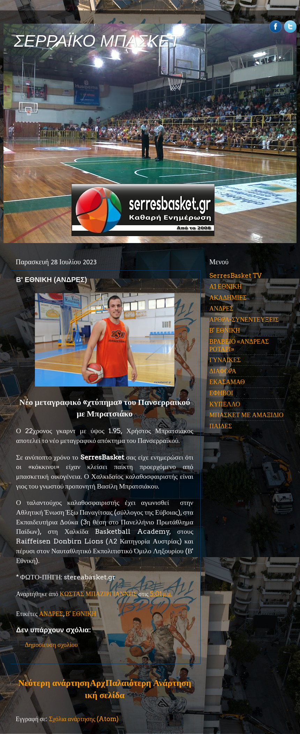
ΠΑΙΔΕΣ (220, 426)
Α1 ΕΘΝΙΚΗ (225, 286)
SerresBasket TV (235, 275)
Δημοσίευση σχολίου (51, 644)
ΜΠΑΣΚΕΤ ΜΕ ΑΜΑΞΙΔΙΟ (246, 415)
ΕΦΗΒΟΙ (221, 393)
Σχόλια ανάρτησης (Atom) (84, 719)
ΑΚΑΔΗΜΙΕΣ (228, 297)
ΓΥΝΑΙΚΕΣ (225, 360)
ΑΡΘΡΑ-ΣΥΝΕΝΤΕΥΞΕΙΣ (244, 319)
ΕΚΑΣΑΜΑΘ (227, 381)
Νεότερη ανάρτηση (53, 683)
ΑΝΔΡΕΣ (51, 613)
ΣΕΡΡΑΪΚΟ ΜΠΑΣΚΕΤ (97, 41)
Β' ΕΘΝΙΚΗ (81, 613)
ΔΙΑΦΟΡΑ (222, 371)
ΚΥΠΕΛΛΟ (224, 404)
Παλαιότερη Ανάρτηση (148, 683)
